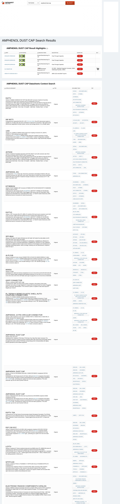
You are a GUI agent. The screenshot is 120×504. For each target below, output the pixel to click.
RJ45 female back (77, 466)
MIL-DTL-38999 (76, 380)
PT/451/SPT (75, 236)
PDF (80, 56)
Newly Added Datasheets (33, 498)
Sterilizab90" (76, 221)
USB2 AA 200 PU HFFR (78, 178)
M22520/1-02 (83, 234)
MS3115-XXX (46, 452)
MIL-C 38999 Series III (78, 463)
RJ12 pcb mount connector (80, 103)
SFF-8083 (81, 207)
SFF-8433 (75, 213)
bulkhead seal (81, 127)
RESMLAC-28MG (76, 423)
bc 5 (79, 230)
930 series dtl (83, 390)
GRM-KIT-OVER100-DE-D (11, 73)
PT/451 (15, 156)
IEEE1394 (35, 327)
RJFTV (74, 93)
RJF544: (75, 91)
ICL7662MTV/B (8, 69)
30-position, (85, 113)
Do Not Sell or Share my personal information (59, 498)
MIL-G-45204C (84, 280)
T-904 (74, 127)
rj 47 (74, 470)
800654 (86, 236)
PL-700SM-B (17, 224)
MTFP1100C (84, 398)
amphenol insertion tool (79, 264)
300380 (74, 230)
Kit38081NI (75, 95)
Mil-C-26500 (82, 468)
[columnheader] (11, 53)
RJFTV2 (74, 105)
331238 (79, 262)
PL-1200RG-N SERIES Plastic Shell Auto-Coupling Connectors (81, 124)
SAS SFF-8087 (82, 209)
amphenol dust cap (78, 325)
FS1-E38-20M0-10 (83, 211)
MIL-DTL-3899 (76, 188)
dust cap (86, 344)
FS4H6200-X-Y (83, 403)
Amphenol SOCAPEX (78, 376)
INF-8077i (82, 115)
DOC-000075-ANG (82, 91)
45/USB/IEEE (27, 171)
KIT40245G (75, 431)
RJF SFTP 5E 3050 (84, 95)
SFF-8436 (75, 211)
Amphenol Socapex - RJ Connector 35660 (81, 429)
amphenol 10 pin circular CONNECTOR (80, 225)
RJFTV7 (79, 148)
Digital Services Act (76, 498)
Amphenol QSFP (77, 250)
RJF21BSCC (79, 329)
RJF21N (83, 332)
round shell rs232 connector (81, 194)
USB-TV (80, 141)
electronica (76, 334)
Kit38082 (80, 93)
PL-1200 (82, 120)
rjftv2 (74, 186)
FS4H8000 (81, 401)
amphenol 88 (81, 421)
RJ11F (74, 169)
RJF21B (83, 351)
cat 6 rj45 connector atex (80, 144)
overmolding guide (78, 443)
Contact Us (85, 498)
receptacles (76, 332)
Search (70, 3)
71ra (84, 150)
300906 (74, 262)
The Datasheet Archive (8, 3)
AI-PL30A (75, 227)
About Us (91, 498)
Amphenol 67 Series (78, 384)
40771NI (75, 141)
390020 (86, 441)
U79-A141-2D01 (31, 113)
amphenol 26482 (77, 349)
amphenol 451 (76, 158)
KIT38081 (85, 171)
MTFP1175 (75, 403)
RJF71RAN (84, 198)
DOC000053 (81, 323)
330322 (84, 282)
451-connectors (82, 156)
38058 (79, 130)
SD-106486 (81, 227)
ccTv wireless (85, 188)
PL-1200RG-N (17, 125)
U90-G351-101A (82, 213)
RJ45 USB (75, 344)
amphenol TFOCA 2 (77, 396)
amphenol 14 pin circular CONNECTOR (80, 277)
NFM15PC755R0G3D (10, 56)
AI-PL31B (84, 221)
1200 (87, 120)
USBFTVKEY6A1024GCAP (78, 196)
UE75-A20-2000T (76, 216)
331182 (74, 282)
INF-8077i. (75, 115)
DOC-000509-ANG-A (77, 382)
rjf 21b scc (76, 108)
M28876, (75, 394)
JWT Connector (77, 97)
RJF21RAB (80, 173)
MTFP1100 (81, 394)
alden (74, 130)
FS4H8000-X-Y (76, 398)
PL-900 (81, 435)
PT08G (74, 239)
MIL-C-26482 (9, 330)
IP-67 (79, 282)
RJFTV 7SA (75, 201)
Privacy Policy (43, 498)
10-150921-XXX (84, 449)
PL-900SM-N (17, 438)
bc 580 (74, 284)
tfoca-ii (75, 401)
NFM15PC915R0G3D (10, 64)
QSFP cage (85, 250)
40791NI (75, 136)
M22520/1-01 (75, 234)
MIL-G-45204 (75, 280)
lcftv (85, 382)
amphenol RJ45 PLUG (78, 372)
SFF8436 (75, 209)
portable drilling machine (80, 419)
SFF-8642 (75, 207)
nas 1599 (75, 461)
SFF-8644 (82, 204)
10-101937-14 (83, 451)
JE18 (74, 329)
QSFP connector (77, 247)
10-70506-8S (75, 451)
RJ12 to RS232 (76, 198)
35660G (74, 413)
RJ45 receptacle (82, 470)
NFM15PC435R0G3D (10, 60)
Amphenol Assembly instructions (81, 101)
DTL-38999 (75, 390)
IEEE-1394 (75, 374)
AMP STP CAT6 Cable (78, 425)
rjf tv (80, 457)
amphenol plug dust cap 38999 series (81, 387)
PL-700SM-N (17, 260)
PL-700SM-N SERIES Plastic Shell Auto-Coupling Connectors (80, 259)
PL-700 (47, 225)
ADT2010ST (75, 204)
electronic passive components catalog (80, 410)
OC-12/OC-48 (76, 245)
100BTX (74, 358)
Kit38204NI (80, 105)
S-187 (74, 184)
